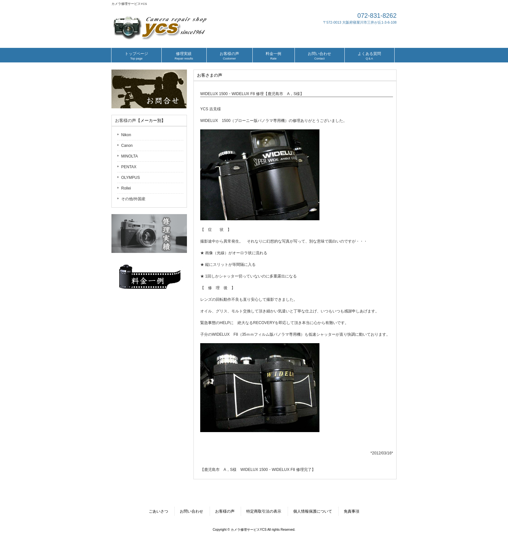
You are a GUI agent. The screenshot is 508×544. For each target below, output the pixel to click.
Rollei (126, 188)
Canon (127, 145)
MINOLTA (129, 156)
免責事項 (351, 511)
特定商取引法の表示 (263, 511)
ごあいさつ (158, 511)
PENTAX (128, 167)
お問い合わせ (191, 511)
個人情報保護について (312, 511)
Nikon (126, 135)
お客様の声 (125, 120)
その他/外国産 (133, 199)
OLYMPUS (130, 177)
